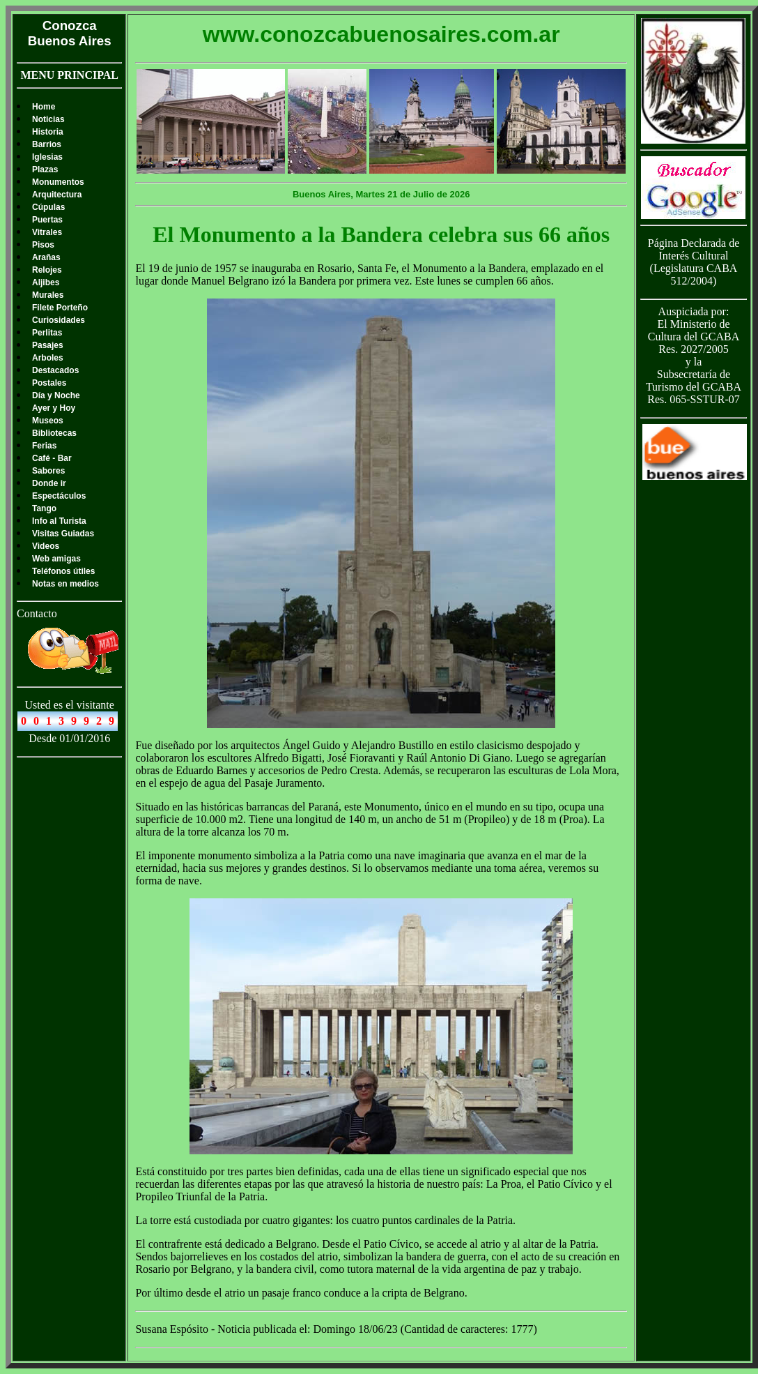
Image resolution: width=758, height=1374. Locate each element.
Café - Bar (52, 458)
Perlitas (47, 333)
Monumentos (58, 182)
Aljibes (45, 282)
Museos (47, 420)
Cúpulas (48, 207)
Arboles (47, 358)
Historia (47, 132)
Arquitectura (57, 194)
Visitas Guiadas (63, 533)
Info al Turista (59, 521)
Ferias (44, 446)
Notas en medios (65, 584)
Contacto (37, 613)
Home (43, 107)
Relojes (47, 270)
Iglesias (47, 157)
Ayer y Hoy (53, 408)
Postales (49, 383)
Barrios (46, 144)
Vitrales (47, 232)
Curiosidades (58, 320)
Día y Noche (56, 395)
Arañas (46, 257)
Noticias (48, 119)
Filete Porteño (60, 307)
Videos (45, 546)
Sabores (48, 471)
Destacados (55, 370)
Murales (47, 295)
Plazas (45, 169)
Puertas (47, 220)
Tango (44, 508)
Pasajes (47, 345)
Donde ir (49, 483)
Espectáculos (59, 496)
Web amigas (56, 559)
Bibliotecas (54, 433)
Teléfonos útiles (63, 571)
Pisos (43, 245)
